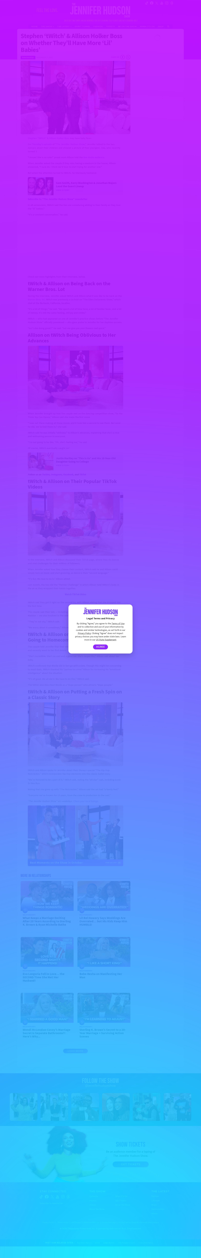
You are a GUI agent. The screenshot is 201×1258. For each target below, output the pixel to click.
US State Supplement (106, 639)
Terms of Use (118, 623)
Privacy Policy (84, 633)
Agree (100, 646)
